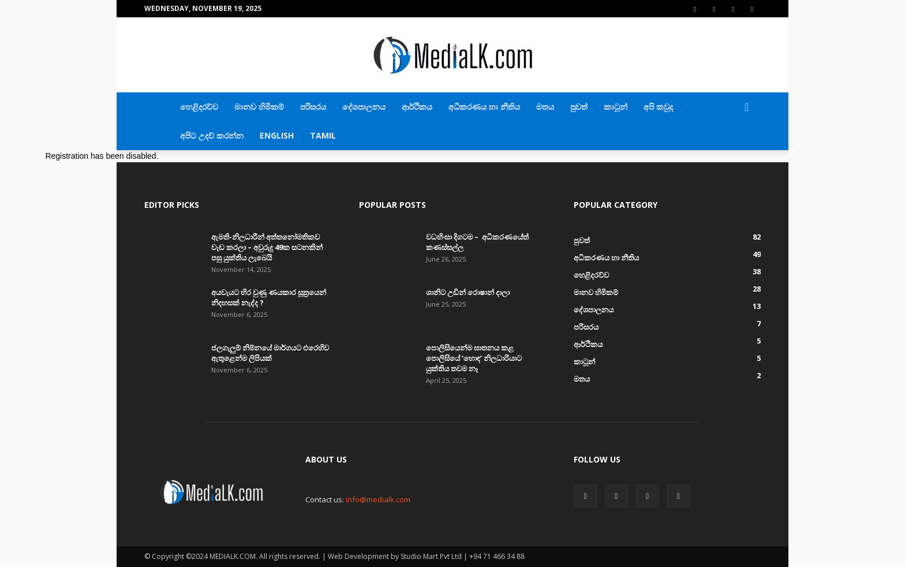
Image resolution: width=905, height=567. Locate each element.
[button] (747, 107)
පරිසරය (313, 106)
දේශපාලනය (364, 106)
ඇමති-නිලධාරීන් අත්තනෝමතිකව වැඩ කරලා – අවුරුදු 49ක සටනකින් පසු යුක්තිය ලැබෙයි (267, 247)
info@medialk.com (378, 499)
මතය (545, 106)
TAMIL (323, 135)
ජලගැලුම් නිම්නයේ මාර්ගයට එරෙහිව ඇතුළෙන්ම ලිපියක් (270, 352)
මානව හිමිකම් (259, 106)
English (277, 135)
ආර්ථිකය (417, 106)
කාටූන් (615, 106)
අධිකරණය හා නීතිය (484, 106)
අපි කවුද (658, 106)
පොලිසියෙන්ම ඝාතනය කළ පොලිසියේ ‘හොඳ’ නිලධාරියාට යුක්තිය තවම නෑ (474, 358)
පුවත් (579, 106)
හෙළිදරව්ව (199, 106)
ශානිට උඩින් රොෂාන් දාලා (468, 292)
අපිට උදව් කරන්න (212, 135)
